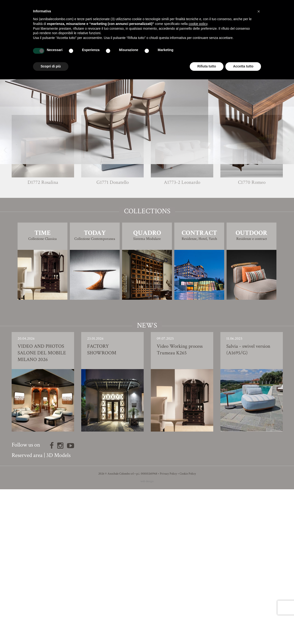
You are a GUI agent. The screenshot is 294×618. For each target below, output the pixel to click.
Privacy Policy (168, 602)
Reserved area (27, 584)
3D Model (147, 221)
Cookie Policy (188, 602)
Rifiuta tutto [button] (206, 66)
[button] (258, 11)
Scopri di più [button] (51, 66)
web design (147, 610)
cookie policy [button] (198, 24)
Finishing (147, 208)
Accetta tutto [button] (243, 66)
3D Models (58, 584)
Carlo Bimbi (156, 198)
